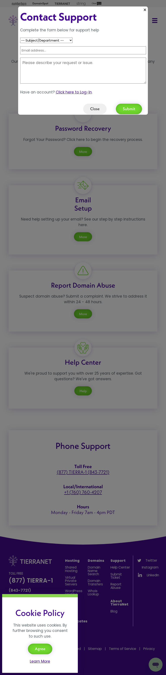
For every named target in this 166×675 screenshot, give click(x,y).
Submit (129, 108)
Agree (40, 648)
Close (95, 108)
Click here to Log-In (74, 92)
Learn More (40, 661)
